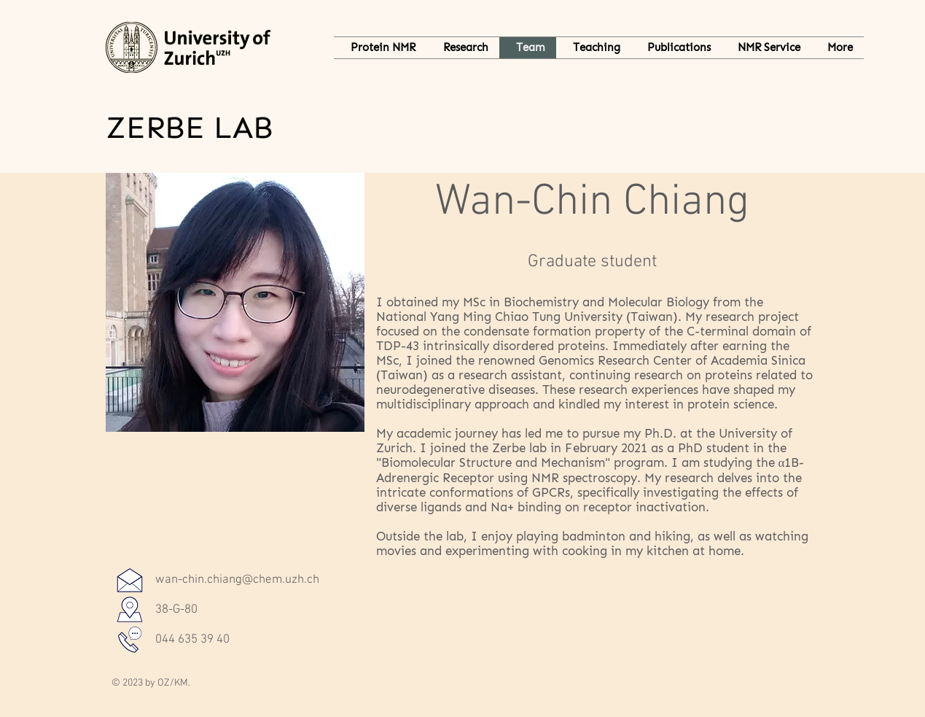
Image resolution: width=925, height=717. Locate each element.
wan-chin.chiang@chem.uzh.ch (237, 580)
